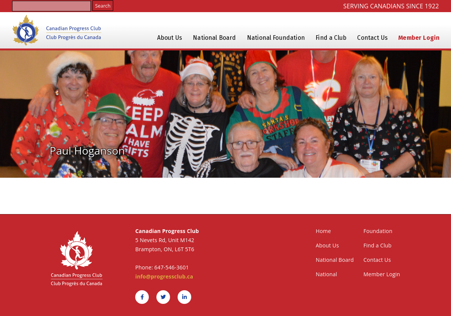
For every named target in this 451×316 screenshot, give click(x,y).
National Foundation (276, 37)
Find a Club (330, 37)
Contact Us (372, 37)
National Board (214, 37)
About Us (169, 37)
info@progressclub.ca (164, 276)
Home (323, 231)
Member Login (419, 37)
